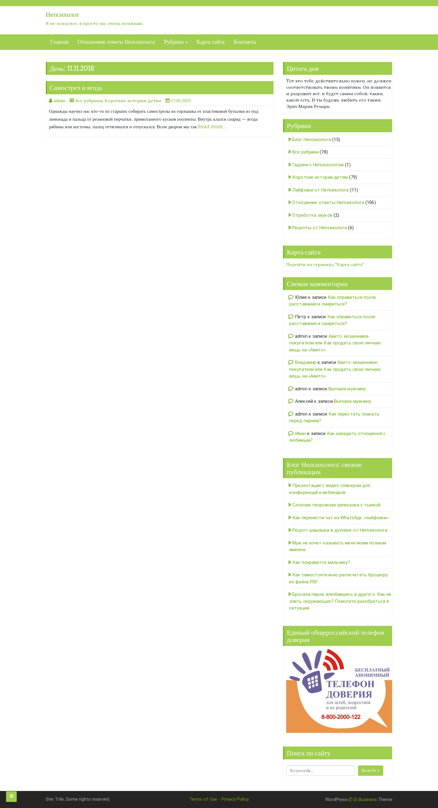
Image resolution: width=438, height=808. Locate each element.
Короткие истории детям (133, 100)
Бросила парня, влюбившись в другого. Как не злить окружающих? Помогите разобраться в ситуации (340, 601)
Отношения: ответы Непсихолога (116, 42)
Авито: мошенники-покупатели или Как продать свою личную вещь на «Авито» (335, 343)
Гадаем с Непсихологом (318, 164)
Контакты (245, 42)
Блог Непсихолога (311, 139)
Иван (300, 433)
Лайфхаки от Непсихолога (320, 190)
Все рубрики (89, 100)
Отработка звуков (312, 215)
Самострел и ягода (76, 88)
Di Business (363, 799)
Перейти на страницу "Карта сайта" (325, 264)
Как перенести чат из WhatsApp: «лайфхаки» (340, 517)
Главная (59, 42)
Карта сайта (211, 42)
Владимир (305, 362)
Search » (370, 770)
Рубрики (174, 42)
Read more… (212, 126)
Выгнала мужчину (347, 389)
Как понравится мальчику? (321, 562)
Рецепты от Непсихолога (319, 227)
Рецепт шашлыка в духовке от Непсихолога (339, 530)
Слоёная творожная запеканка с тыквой (336, 505)
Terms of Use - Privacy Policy (219, 799)
